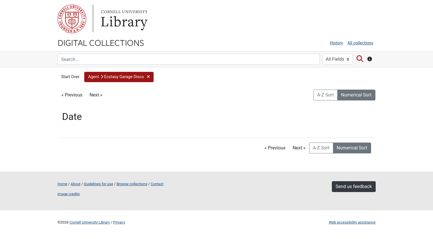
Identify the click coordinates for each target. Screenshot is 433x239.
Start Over (70, 76)
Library (123, 19)
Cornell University (72, 19)
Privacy (119, 222)
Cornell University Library (90, 222)
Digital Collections (101, 42)
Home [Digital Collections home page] (62, 184)
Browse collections (131, 184)
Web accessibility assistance (352, 222)
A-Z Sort (325, 95)
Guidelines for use (98, 184)
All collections (360, 43)
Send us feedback (354, 186)
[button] (118, 77)
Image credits (69, 194)
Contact (157, 184)
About (76, 184)
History (336, 43)
